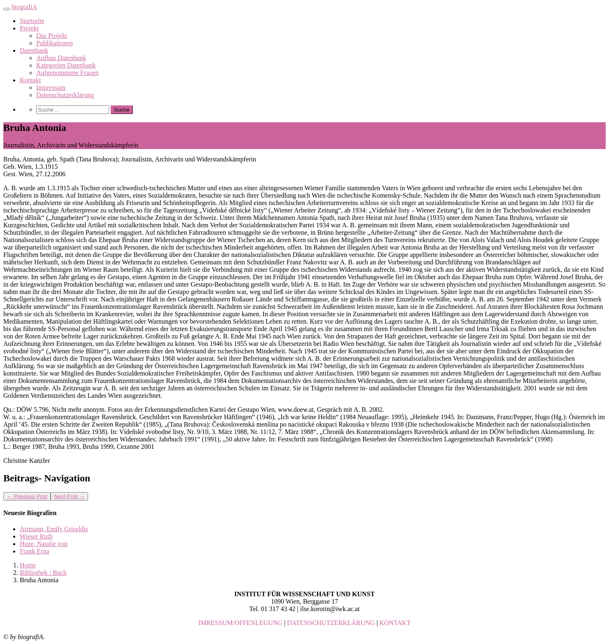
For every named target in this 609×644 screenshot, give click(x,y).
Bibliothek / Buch (43, 572)
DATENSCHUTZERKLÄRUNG (331, 622)
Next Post (69, 496)
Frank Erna (34, 551)
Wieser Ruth (36, 536)
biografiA (24, 6)
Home (28, 565)
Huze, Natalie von (43, 543)
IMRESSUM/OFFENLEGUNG (240, 622)
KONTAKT (395, 622)
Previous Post (27, 496)
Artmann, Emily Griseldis (54, 528)
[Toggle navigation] (6, 9)
